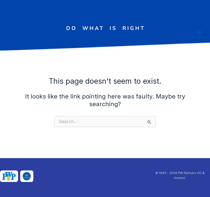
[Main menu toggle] (199, 32)
